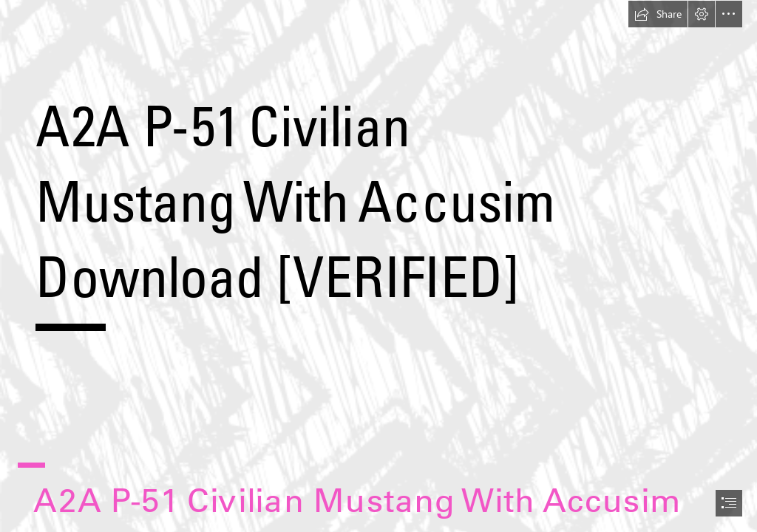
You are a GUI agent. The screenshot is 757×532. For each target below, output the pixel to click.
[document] (378, 266)
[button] (658, 14)
